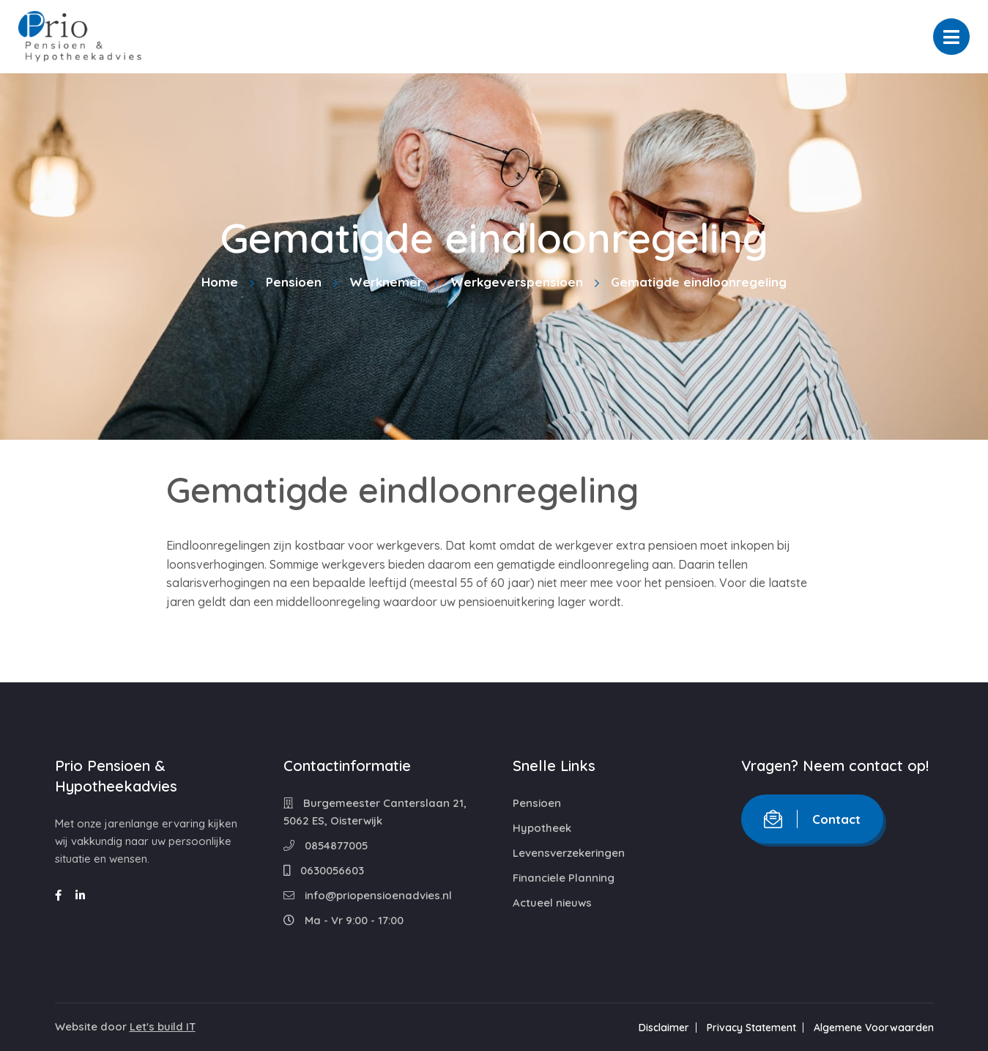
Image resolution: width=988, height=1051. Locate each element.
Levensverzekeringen (569, 853)
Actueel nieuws (552, 903)
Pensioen (294, 282)
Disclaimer (664, 1027)
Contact (812, 819)
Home (219, 282)
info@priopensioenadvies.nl (367, 895)
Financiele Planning (563, 878)
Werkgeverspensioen (516, 282)
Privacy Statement (751, 1027)
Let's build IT (163, 1026)
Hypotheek (542, 828)
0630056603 (323, 870)
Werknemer (386, 282)
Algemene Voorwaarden (874, 1027)
